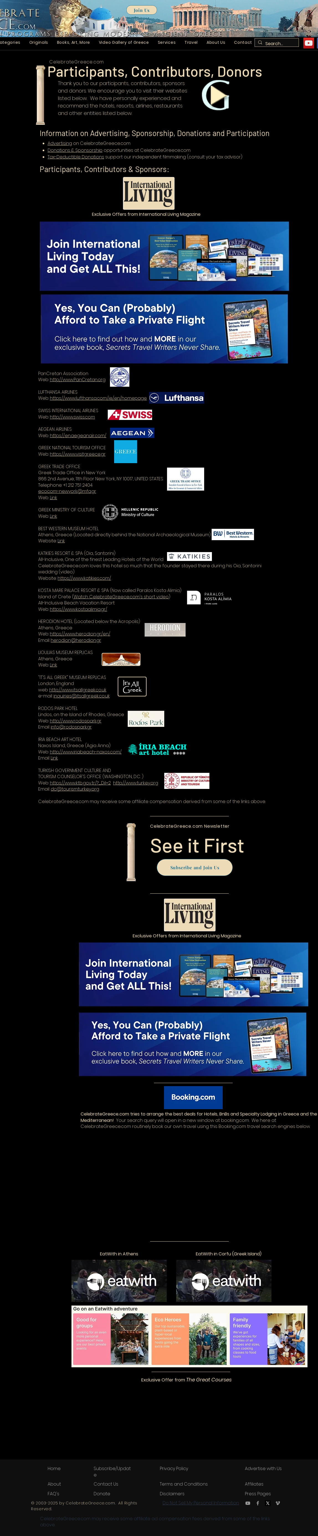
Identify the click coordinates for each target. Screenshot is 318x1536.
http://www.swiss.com (72, 417)
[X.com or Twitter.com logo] (268, 1503)
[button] (38, 42)
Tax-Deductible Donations (76, 157)
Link (53, 497)
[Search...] (276, 44)
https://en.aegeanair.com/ (78, 435)
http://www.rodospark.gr (75, 721)
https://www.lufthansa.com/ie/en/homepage (98, 398)
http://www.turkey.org (135, 783)
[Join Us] (141, 10)
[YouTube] (308, 43)
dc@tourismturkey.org (75, 789)
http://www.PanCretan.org (78, 379)
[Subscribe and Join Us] (195, 867)
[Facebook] (258, 1503)
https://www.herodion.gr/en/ (80, 634)
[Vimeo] (278, 1503)
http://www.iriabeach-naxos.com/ (86, 752)
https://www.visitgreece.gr (78, 454)
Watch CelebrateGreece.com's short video (121, 597)
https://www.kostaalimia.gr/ (78, 609)
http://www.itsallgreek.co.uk (77, 690)
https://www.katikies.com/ (84, 578)
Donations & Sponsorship (75, 150)
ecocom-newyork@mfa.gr (67, 491)
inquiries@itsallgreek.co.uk (81, 696)
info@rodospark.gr (71, 727)
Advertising (60, 143)
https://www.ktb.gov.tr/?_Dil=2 (80, 783)
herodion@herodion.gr (76, 640)
